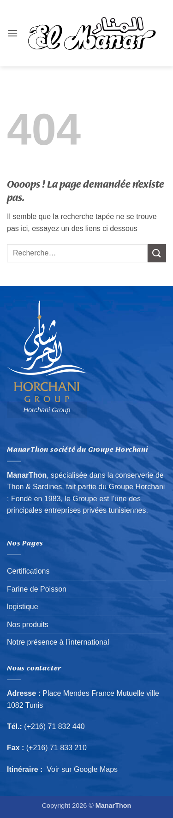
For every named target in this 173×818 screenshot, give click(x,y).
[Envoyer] (157, 253)
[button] (12, 33)
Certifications (28, 571)
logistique (22, 607)
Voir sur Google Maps (82, 769)
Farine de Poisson (36, 589)
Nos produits (27, 624)
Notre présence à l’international (58, 642)
